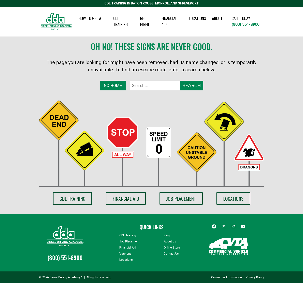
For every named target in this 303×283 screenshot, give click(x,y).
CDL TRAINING (120, 21)
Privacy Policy (255, 277)
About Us (170, 241)
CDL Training (72, 198)
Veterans (125, 253)
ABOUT (217, 18)
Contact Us (171, 253)
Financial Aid (125, 198)
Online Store (172, 247)
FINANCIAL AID (169, 21)
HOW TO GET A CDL (89, 21)
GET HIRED (144, 21)
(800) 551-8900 (248, 21)
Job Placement (181, 198)
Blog (167, 235)
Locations (233, 198)
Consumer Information (226, 277)
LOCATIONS (197, 18)
